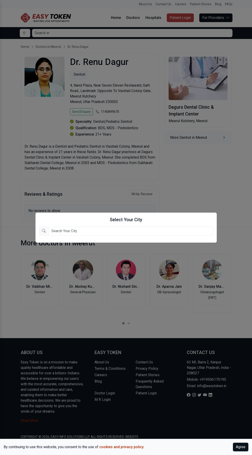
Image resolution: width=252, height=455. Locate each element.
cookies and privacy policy (121, 447)
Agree (240, 447)
